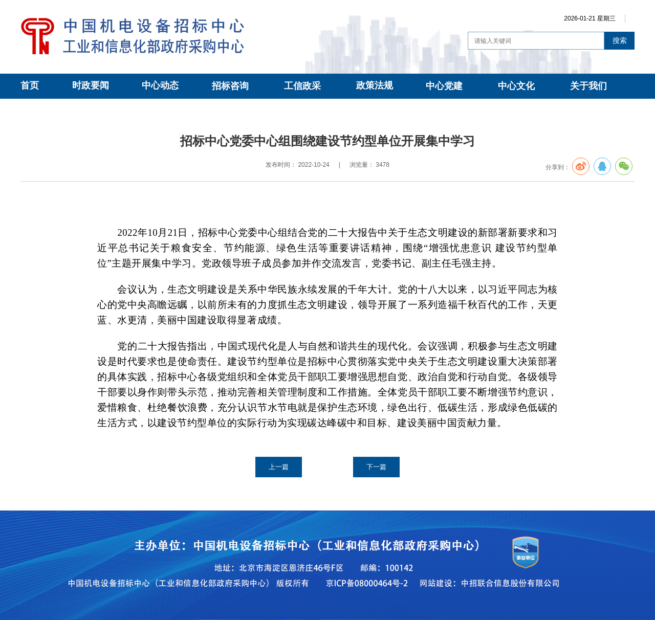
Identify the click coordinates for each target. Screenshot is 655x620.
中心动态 (160, 85)
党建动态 (114, 110)
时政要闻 (90, 85)
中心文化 (516, 86)
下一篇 (376, 467)
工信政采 (302, 86)
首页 (29, 85)
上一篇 (279, 467)
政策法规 (374, 85)
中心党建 (444, 86)
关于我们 (588, 86)
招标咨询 (230, 86)
